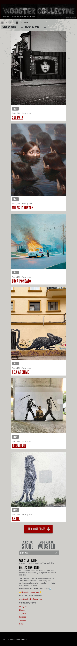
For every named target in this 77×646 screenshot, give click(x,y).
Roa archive (20, 372)
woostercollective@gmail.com (30, 599)
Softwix (17, 117)
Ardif (16, 518)
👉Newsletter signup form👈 (30, 592)
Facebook (23, 617)
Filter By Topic (8, 27)
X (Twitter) (23, 613)
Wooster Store (27, 545)
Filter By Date (32, 27)
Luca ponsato (21, 281)
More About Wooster (46, 545)
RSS (21, 624)
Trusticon (19, 445)
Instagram (23, 607)
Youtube (22, 620)
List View (22, 22)
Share (15, 108)
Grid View (7, 22)
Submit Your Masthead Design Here (23, 16)
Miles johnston (23, 208)
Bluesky (22, 610)
